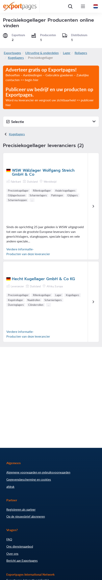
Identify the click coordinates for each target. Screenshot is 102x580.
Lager (66, 53)
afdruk (10, 486)
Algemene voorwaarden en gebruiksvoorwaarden (38, 472)
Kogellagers (16, 57)
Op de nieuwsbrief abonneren (25, 516)
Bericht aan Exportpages (22, 560)
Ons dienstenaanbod (19, 546)
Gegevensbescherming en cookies (28, 479)
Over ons (12, 553)
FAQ (9, 539)
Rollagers (81, 53)
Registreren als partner (21, 509)
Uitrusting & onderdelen (42, 53)
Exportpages (12, 53)
